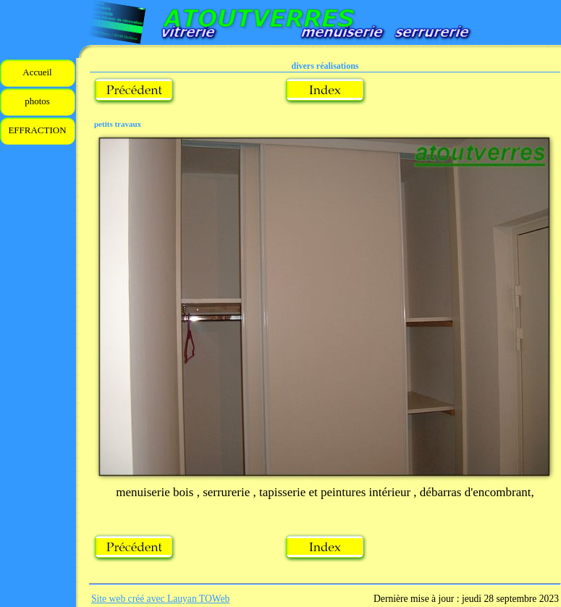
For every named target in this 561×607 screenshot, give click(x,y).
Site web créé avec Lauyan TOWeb (160, 598)
